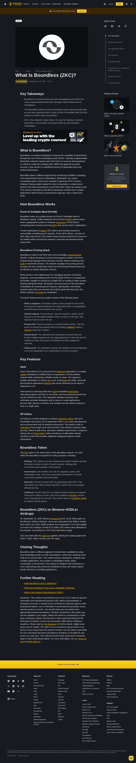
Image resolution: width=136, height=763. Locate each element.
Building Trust (38, 702)
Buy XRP (85, 732)
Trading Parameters (113, 724)
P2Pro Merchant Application (91, 683)
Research (61, 717)
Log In (111, 4)
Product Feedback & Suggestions (117, 712)
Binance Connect (87, 694)
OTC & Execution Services (115, 688)
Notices (36, 714)
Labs (83, 691)
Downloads (37, 717)
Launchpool (61, 702)
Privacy (36, 700)
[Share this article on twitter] (105, 26)
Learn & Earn (86, 704)
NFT (59, 711)
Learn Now (81, 11)
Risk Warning (38, 711)
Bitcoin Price (86, 710)
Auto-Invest (61, 705)
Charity (60, 719)
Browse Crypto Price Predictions (92, 715)
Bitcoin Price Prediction (89, 718)
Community (37, 708)
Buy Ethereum (86, 738)
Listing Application (88, 685)
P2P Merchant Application (90, 680)
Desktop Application (40, 719)
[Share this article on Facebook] (112, 26)
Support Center (111, 710)
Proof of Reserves (112, 697)
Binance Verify (111, 721)
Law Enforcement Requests (115, 729)
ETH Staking (62, 708)
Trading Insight (111, 694)
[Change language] (126, 4)
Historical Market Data (114, 691)
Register (119, 4)
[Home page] (15, 4)
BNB (108, 685)
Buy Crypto (61, 683)
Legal (35, 694)
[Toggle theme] (131, 4)
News (35, 688)
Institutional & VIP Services (90, 688)
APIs (108, 718)
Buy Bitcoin (85, 727)
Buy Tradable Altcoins (89, 741)
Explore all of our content (68, 664)
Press (35, 691)
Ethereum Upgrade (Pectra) (91, 724)
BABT (60, 714)
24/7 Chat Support (112, 707)
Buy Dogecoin (86, 735)
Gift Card (61, 700)
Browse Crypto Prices (89, 707)
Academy (61, 697)
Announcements (39, 685)
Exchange (61, 680)
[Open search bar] (104, 4)
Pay (59, 685)
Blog (35, 705)
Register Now (117, 186)
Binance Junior (62, 691)
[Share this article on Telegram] (119, 26)
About (35, 680)
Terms (35, 697)
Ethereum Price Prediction (90, 721)
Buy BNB (85, 729)
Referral (109, 683)
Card (59, 694)
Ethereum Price (87, 712)
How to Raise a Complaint (115, 732)
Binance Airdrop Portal (114, 727)
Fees (108, 715)
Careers (36, 683)
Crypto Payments (63, 688)
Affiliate (109, 680)
